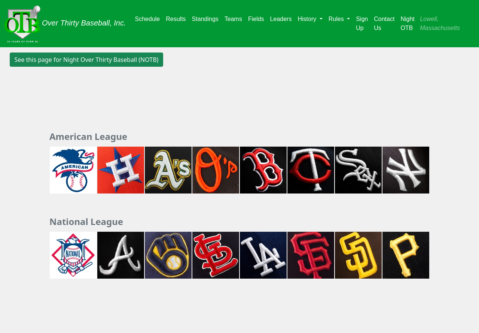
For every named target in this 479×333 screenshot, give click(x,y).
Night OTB (407, 23)
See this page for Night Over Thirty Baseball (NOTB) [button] (87, 60)
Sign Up (362, 23)
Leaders (281, 19)
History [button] (308, 19)
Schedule (147, 19)
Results (176, 19)
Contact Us (384, 23)
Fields (256, 19)
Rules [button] (337, 19)
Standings (205, 19)
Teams (233, 19)
